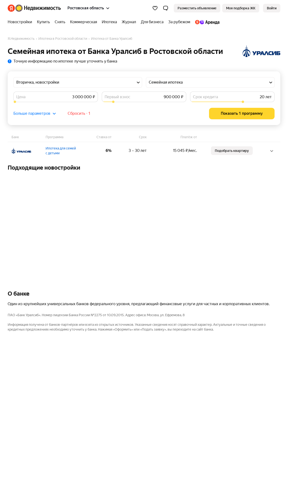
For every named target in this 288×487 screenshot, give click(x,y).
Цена (20, 97)
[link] (271, 8)
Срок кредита (205, 97)
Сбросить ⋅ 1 (79, 113)
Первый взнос (117, 97)
